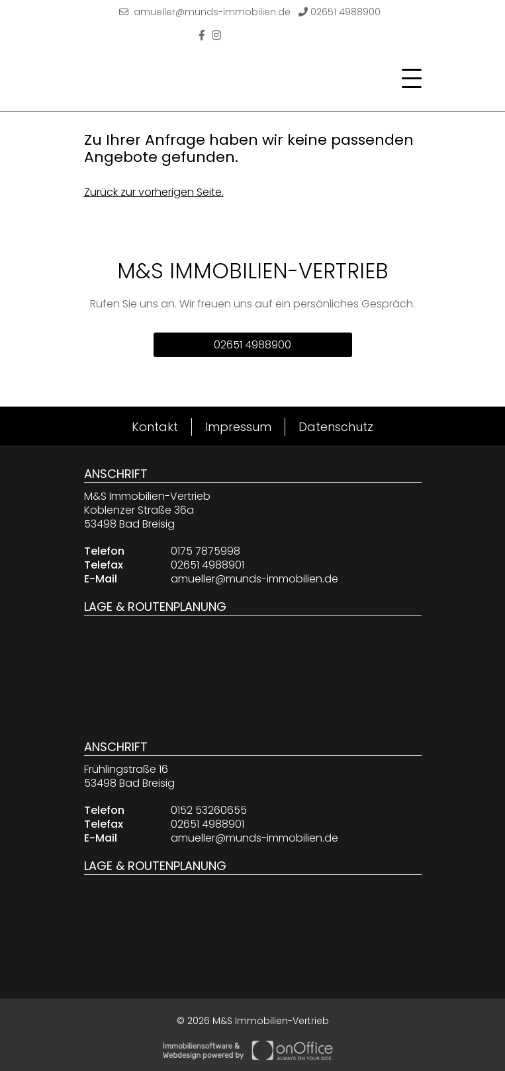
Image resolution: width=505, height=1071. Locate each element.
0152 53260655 (209, 810)
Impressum (238, 426)
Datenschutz (335, 426)
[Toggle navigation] (408, 79)
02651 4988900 (339, 12)
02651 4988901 (207, 565)
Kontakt (155, 426)
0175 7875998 (205, 551)
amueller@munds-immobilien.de (205, 12)
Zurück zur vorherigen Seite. (154, 192)
